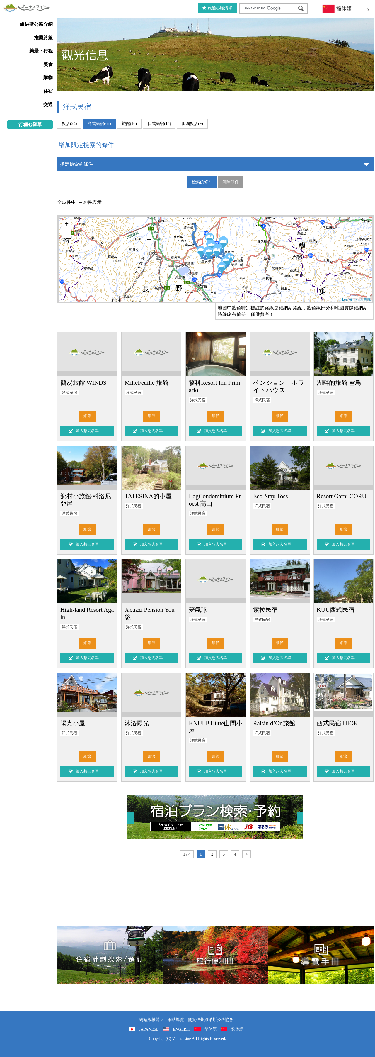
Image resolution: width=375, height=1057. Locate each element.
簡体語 (210, 1029)
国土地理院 (362, 299)
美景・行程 (41, 50)
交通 (48, 104)
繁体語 (237, 1029)
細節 (87, 416)
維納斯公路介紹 (36, 24)
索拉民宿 (265, 609)
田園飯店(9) (192, 123)
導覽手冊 (321, 955)
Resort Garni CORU (342, 496)
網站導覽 (176, 1019)
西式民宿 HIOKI (338, 723)
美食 (48, 64)
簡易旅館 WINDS (83, 382)
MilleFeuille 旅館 (146, 382)
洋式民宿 (69, 393)
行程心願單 (30, 124)
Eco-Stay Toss (270, 496)
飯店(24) (69, 123)
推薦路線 (43, 37)
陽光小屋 (72, 723)
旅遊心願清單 (217, 8)
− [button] (67, 233)
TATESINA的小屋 (148, 496)
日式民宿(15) (159, 123)
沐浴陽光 (137, 723)
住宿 (48, 91)
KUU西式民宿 (335, 609)
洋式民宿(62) (99, 123)
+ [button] (67, 224)
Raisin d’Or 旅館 (274, 723)
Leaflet (347, 299)
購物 (48, 77)
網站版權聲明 (151, 1019)
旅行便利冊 (215, 955)
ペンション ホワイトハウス (278, 386)
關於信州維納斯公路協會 (210, 1019)
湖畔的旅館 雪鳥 (339, 382)
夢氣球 (198, 609)
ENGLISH (181, 1029)
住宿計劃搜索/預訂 (110, 955)
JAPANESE (148, 1029)
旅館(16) (129, 123)
